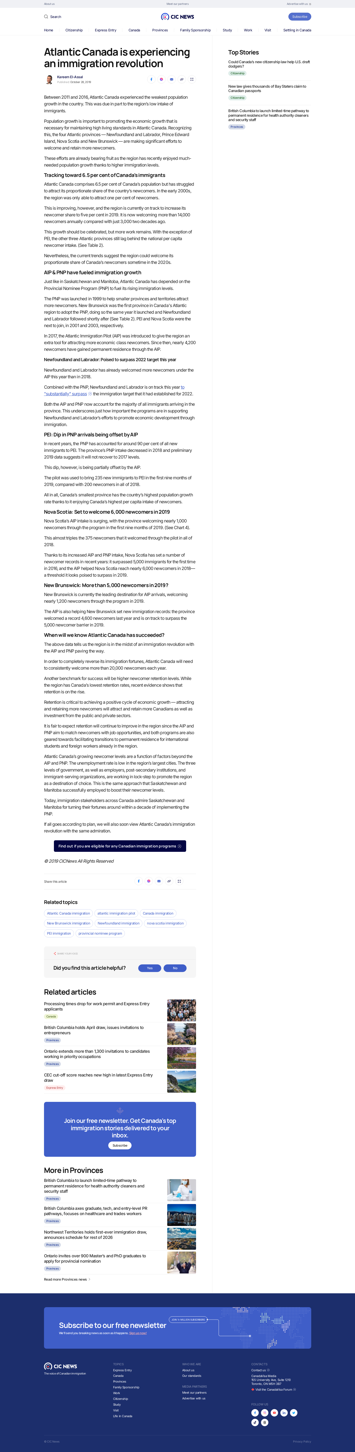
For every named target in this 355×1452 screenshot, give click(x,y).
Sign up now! (138, 1333)
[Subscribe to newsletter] (120, 1130)
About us (188, 1370)
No (175, 968)
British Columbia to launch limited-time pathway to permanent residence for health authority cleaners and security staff (94, 1186)
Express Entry (105, 30)
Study (227, 30)
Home (48, 30)
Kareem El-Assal (70, 77)
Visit (267, 30)
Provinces (160, 30)
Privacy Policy (302, 1441)
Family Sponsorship (195, 30)
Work (248, 30)
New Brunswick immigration (68, 923)
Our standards (191, 1375)
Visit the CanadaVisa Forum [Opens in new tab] (273, 1389)
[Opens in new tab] (299, 4)
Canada (134, 30)
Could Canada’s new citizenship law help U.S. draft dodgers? (269, 64)
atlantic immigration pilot (116, 913)
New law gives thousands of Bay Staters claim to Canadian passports (267, 88)
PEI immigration (59, 933)
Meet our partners (194, 1392)
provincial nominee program (100, 933)
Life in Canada (122, 1416)
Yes (150, 968)
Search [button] (55, 17)
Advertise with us (193, 1398)
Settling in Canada (297, 30)
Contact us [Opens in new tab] (260, 1370)
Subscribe (299, 16)
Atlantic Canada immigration (68, 913)
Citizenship (74, 30)
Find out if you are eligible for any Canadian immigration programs (120, 846)
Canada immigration (158, 913)
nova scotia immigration (165, 923)
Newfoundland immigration (118, 923)
